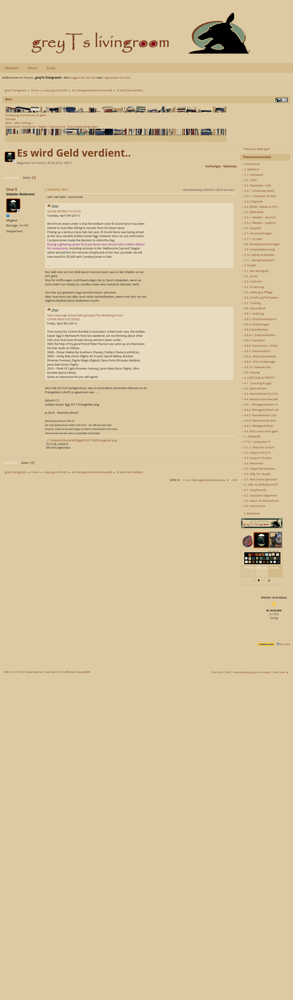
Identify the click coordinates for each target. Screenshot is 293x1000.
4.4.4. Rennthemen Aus (259, 420)
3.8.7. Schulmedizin (256, 351)
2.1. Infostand (252, 175)
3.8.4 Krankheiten (255, 330)
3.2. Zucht (249, 276)
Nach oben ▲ (281, 672)
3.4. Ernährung (253, 287)
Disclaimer (29, 127)
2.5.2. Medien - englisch (259, 223)
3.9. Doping (251, 372)
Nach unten (11, 177)
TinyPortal (216, 672)
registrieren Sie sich (117, 78)
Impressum (13, 127)
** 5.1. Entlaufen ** (256, 442)
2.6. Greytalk (251, 228)
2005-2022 (70, 672)
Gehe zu (175, 480)
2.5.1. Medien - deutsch (259, 217)
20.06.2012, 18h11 (58, 189)
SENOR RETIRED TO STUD (64, 211)
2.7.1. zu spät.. (253, 239)
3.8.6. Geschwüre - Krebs (260, 346)
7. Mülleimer (251, 513)
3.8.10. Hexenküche (256, 367)
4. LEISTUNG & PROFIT (258, 378)
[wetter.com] (266, 645)
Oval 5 (11, 189)
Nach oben (11, 462)
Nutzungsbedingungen (82, 127)
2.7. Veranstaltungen (257, 233)
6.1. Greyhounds (254, 490)
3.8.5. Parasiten (253, 340)
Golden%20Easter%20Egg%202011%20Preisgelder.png (81, 440)
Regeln (42, 127)
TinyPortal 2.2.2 (53, 672)
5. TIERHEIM (251, 436)
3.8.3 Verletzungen (256, 324)
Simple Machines (34, 672)
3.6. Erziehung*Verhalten (260, 297)
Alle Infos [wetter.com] (283, 644)
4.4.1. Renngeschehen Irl (259, 404)
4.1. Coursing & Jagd (256, 383)
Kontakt (10, 119)
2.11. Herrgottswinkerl (258, 260)
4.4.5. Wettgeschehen (257, 426)
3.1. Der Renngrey (255, 271)
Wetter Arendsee (274, 597)
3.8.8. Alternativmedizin (259, 356)
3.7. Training (251, 303)
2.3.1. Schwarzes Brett (258, 191)
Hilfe (227, 672)
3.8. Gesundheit (254, 308)
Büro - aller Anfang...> (20, 123)
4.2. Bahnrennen (254, 388)
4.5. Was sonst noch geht (260, 431)
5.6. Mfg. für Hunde (256, 474)
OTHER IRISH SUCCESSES (63, 319)
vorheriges (213, 166)
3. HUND (249, 265)
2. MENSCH (250, 169)
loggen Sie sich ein (83, 78)
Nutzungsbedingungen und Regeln (252, 672)
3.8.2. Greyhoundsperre (259, 319)
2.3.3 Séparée (252, 201)
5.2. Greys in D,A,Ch (256, 453)
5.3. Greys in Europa (257, 458)
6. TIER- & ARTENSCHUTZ (260, 485)
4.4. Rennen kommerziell (260, 399)
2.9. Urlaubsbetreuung (258, 249)
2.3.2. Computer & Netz (259, 196)
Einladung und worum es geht (25, 115)
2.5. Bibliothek (252, 212)
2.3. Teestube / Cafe (256, 185)
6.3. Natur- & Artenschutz (260, 501)
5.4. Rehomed (252, 463)
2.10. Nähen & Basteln (258, 255)
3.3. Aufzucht (252, 281)
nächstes (230, 166)
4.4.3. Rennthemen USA (259, 415)
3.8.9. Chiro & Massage (258, 362)
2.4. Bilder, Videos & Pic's (260, 207)
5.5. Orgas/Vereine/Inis (258, 469)
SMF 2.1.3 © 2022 (14, 672)
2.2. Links (249, 180)
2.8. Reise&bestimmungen (261, 244)
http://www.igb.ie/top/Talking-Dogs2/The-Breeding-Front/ (85, 315)
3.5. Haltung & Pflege (257, 292)
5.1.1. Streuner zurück (258, 447)
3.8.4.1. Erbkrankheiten (259, 335)
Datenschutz (57, 127)
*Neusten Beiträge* (256, 149)
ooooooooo (251, 164)
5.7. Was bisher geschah (259, 479)
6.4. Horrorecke (253, 506)
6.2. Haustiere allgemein (259, 495)
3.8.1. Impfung (253, 313)
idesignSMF (84, 672)
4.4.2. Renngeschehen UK (260, 410)
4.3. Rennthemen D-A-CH (260, 394)
